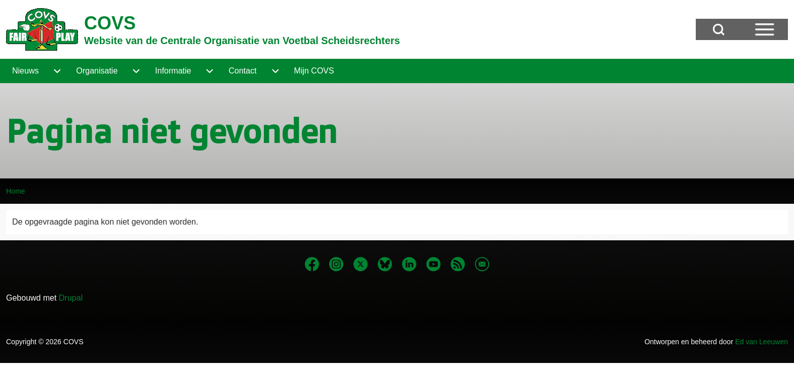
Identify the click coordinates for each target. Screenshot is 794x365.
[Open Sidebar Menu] (764, 29)
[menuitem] (25, 71)
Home (15, 191)
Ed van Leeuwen (761, 342)
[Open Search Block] (718, 29)
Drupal (71, 298)
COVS (110, 23)
